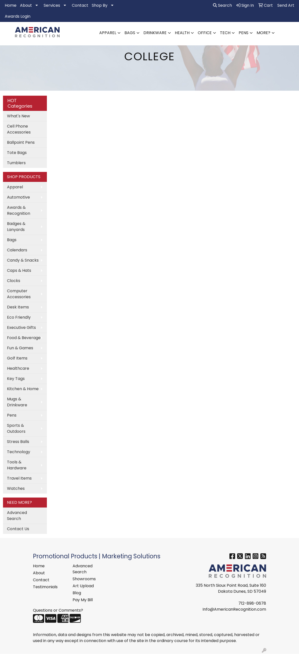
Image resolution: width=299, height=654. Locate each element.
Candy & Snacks (23, 260)
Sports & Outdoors (16, 428)
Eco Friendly (19, 317)
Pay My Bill (83, 600)
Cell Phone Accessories (19, 129)
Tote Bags (17, 152)
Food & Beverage (24, 338)
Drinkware (155, 33)
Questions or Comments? (58, 610)
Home (10, 5)
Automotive (18, 197)
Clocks (13, 281)
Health (182, 33)
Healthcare (18, 368)
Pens (243, 33)
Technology (18, 452)
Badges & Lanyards (16, 226)
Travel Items (19, 478)
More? (263, 33)
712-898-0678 (252, 603)
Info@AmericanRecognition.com (234, 609)
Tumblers (16, 163)
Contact (80, 5)
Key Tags (16, 378)
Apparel (107, 33)
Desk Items (18, 307)
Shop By (99, 5)
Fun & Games (20, 348)
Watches (16, 488)
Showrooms (84, 579)
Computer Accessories (19, 294)
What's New (18, 116)
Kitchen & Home (23, 389)
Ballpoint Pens (21, 142)
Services (52, 5)
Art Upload (83, 586)
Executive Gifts (21, 327)
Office (205, 33)
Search (222, 5)
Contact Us (18, 529)
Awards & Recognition (18, 210)
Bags (129, 33)
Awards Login (17, 16)
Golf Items (17, 358)
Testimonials (45, 587)
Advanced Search (17, 515)
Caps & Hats (19, 270)
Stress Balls (18, 441)
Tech (225, 33)
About (26, 5)
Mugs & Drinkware (17, 402)
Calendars (17, 250)
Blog (77, 593)
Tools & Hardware (16, 465)
